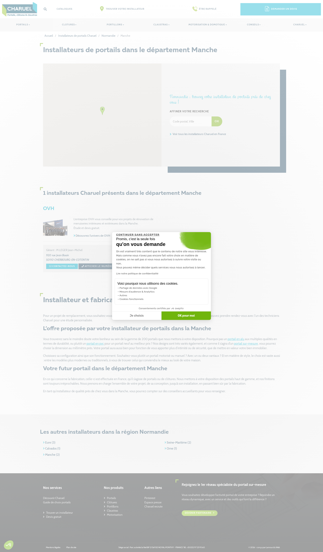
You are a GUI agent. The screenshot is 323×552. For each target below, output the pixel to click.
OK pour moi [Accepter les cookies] (186, 315)
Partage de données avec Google (138, 288)
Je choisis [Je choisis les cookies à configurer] (137, 315)
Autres (123, 295)
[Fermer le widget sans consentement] (138, 235)
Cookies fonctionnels (131, 299)
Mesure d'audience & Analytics (136, 291)
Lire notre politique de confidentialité (137, 273)
